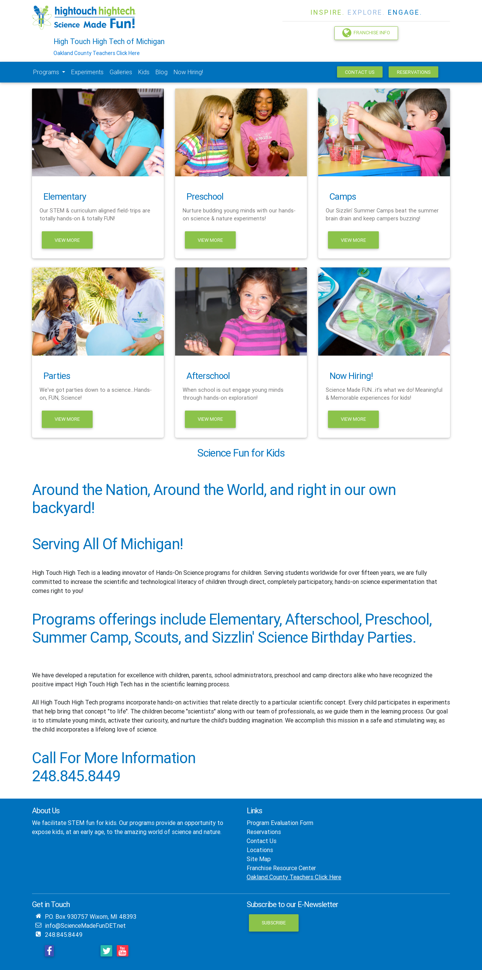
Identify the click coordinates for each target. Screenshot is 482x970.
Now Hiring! (188, 72)
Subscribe (274, 923)
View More (67, 240)
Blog (162, 72)
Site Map (259, 859)
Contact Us (359, 72)
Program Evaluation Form (280, 822)
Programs (47, 72)
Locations (260, 850)
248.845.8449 (63, 934)
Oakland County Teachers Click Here (96, 53)
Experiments (87, 72)
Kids (143, 72)
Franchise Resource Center (281, 868)
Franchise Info (366, 32)
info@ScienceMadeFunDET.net (85, 925)
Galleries (121, 72)
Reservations (413, 72)
